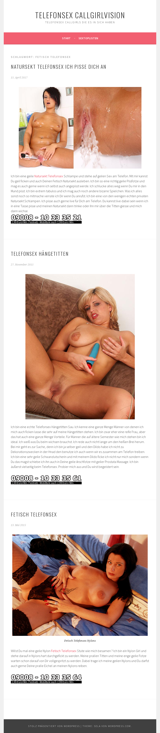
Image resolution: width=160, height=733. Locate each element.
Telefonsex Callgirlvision (80, 14)
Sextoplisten (88, 38)
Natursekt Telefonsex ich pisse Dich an (58, 66)
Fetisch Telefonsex (34, 514)
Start (66, 38)
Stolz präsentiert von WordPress (54, 726)
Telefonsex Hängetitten (40, 253)
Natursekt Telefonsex (48, 176)
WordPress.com (119, 726)
